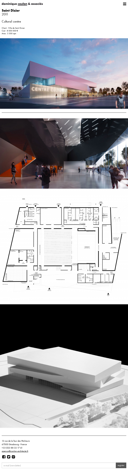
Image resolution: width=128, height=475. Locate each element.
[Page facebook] (4, 457)
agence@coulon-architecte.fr (15, 451)
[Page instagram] (13, 457)
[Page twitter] (9, 457)
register (121, 465)
